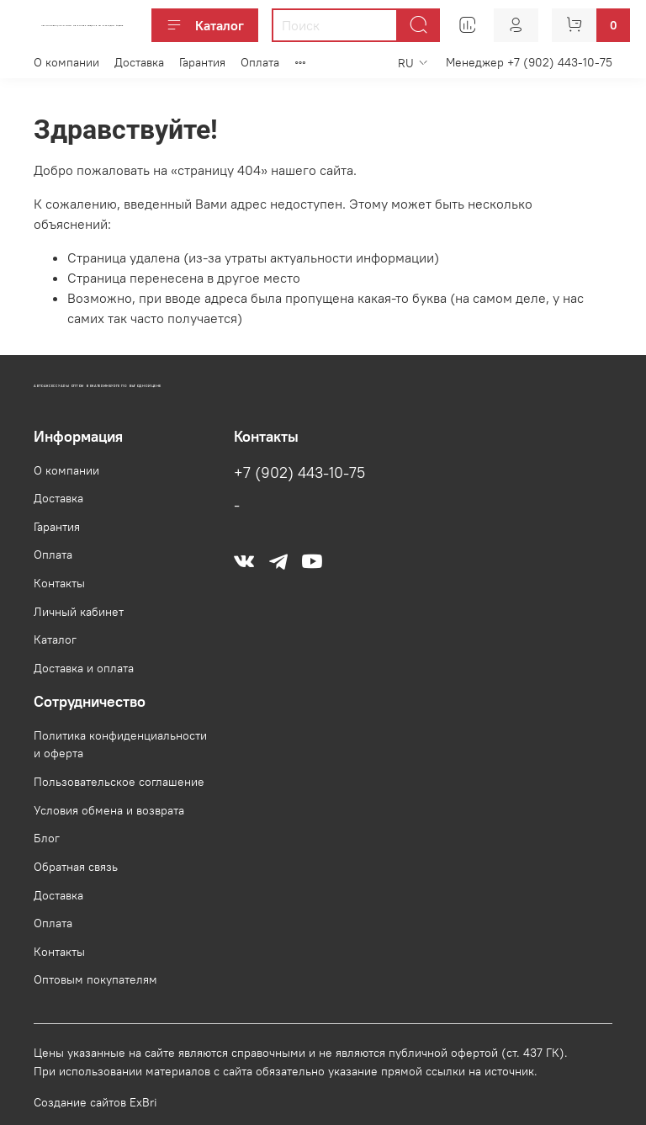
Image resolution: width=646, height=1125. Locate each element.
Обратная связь (76, 866)
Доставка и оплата (84, 668)
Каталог (205, 25)
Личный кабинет (79, 611)
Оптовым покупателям (95, 979)
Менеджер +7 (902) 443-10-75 (529, 62)
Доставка (139, 62)
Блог (47, 838)
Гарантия (202, 62)
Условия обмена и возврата (109, 810)
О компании (66, 62)
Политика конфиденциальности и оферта (120, 744)
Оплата (260, 62)
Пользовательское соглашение (119, 781)
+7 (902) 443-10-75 (299, 473)
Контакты (59, 583)
